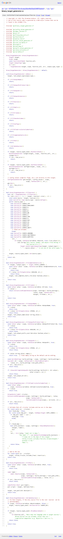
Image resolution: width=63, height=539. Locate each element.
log (43, 15)
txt (55, 536)
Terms (20, 536)
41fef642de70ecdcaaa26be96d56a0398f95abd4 (26, 8)
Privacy (15, 536)
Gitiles (10, 536)
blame (48, 15)
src (48, 8)
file (38, 15)
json (59, 536)
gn (3, 8)
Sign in (59, 3)
